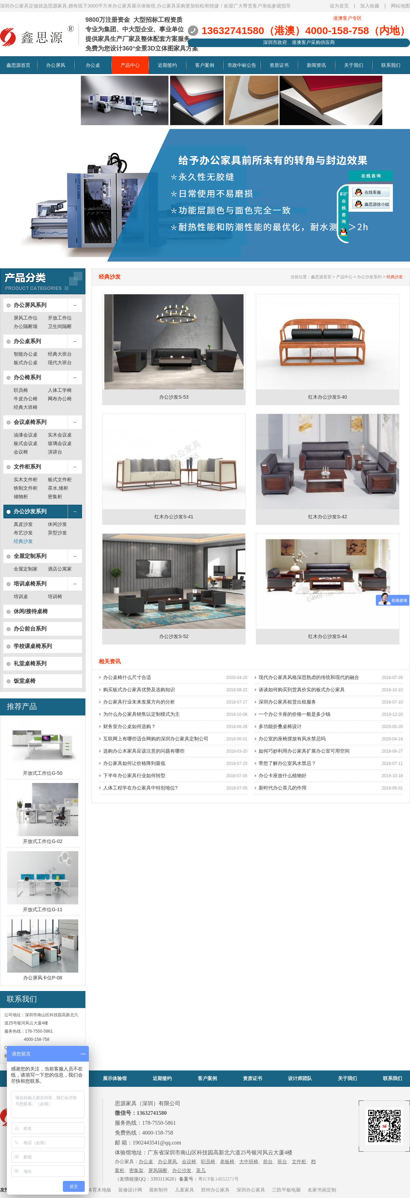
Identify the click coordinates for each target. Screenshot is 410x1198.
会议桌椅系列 (30, 422)
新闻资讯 (316, 65)
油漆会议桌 (26, 435)
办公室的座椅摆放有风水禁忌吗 (292, 738)
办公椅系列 (27, 377)
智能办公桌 (26, 354)
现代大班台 (60, 362)
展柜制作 (158, 1190)
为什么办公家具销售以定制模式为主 (141, 714)
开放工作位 (60, 318)
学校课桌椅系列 (33, 646)
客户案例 (204, 65)
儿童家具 (184, 1190)
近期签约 (167, 65)
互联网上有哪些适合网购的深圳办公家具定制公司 (155, 738)
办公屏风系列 (30, 305)
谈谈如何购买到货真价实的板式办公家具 (302, 689)
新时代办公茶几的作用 (282, 787)
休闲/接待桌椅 (31, 611)
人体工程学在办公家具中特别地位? (140, 787)
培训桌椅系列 (30, 584)
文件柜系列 (27, 467)
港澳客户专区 (347, 18)
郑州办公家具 (215, 1190)
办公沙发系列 (30, 511)
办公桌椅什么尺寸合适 (127, 677)
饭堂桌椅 (25, 681)
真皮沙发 (23, 524)
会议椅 (21, 452)
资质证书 (279, 65)
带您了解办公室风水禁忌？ (287, 763)
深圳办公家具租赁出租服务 (287, 702)
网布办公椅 (60, 398)
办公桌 (93, 65)
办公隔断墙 (26, 326)
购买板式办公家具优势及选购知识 (139, 689)
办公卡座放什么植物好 (282, 775)
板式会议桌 (26, 443)
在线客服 (368, 192)
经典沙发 (23, 541)
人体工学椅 (60, 390)
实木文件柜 (26, 479)
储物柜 (21, 496)
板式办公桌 (26, 362)
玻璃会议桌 (60, 443)
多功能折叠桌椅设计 (280, 726)
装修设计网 (130, 1190)
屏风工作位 (26, 318)
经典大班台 (60, 354)
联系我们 (390, 65)
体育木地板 (99, 1190)
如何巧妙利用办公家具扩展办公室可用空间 (304, 751)
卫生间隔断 (60, 326)
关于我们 (353, 65)
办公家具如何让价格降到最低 (134, 763)
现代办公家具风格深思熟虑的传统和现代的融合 (309, 677)
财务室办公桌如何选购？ (129, 726)
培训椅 (55, 596)
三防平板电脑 (286, 1190)
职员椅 (21, 390)
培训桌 (21, 596)
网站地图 (400, 6)
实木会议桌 (60, 435)
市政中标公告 (242, 65)
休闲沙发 (57, 524)
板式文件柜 (60, 479)
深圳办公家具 (250, 1190)
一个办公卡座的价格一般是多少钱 (294, 714)
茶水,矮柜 (58, 488)
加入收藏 (369, 6)
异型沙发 (57, 532)
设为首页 (339, 6)
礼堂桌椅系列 (30, 663)
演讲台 (55, 452)
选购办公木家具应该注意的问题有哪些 (143, 751)
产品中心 (130, 65)
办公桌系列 (27, 341)
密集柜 (55, 496)
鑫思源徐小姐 (372, 204)
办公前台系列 (30, 629)
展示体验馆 (115, 1078)
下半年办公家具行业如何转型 (134, 775)
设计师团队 (300, 1078)
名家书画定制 (322, 1190)
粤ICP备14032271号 (218, 1179)
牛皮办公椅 (26, 398)
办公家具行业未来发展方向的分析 (139, 702)
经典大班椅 (26, 407)
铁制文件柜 (26, 488)
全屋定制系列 (30, 556)
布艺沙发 (23, 532)
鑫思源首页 (18, 65)
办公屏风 (55, 65)
